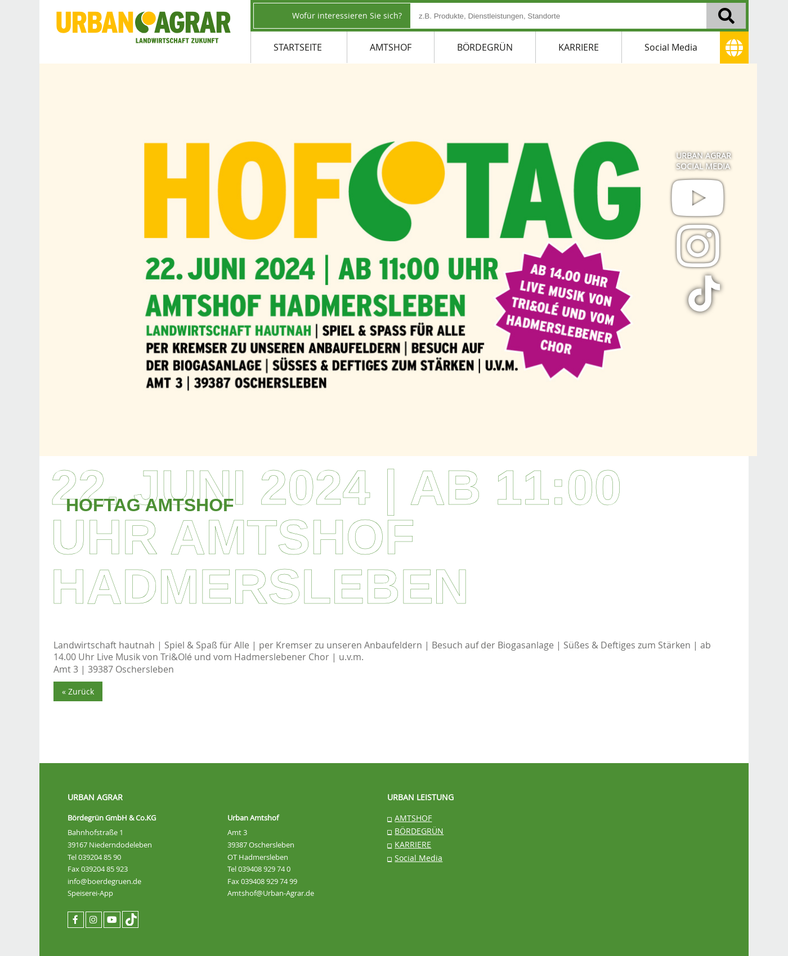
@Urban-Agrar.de (286, 893)
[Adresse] (734, 47)
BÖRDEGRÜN (485, 47)
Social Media (670, 47)
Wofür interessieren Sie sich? (347, 15)
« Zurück (78, 691)
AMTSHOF (390, 47)
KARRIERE (578, 47)
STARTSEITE (298, 47)
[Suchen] (726, 16)
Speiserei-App (90, 893)
